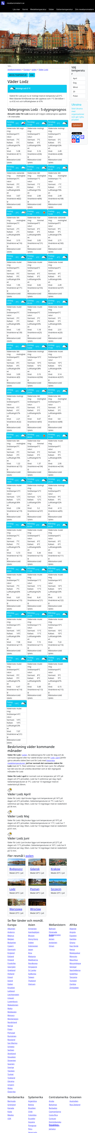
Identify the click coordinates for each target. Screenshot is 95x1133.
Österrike (12, 1091)
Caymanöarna (55, 1111)
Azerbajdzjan (33, 932)
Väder (51, 9)
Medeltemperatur (38, 9)
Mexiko (11, 1115)
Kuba (10, 1111)
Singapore (32, 967)
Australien (74, 1101)
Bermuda (12, 1101)
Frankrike (12, 963)
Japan (30, 949)
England (11, 953)
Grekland (11, 970)
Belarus (11, 935)
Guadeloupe (54, 1125)
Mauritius (74, 960)
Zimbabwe (74, 987)
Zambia (73, 984)
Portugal (11, 1032)
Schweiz (11, 1046)
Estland (11, 956)
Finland (11, 960)
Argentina (32, 1101)
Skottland (12, 1053)
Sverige (11, 1067)
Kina (30, 953)
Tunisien (73, 980)
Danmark (12, 949)
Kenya (72, 949)
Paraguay (32, 1125)
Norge (10, 1026)
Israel (51, 935)
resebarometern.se (15, 3)
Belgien (11, 939)
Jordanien (53, 942)
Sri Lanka (32, 970)
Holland (11, 974)
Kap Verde (74, 946)
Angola (73, 932)
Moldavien (12, 1012)
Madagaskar (75, 953)
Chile (30, 1111)
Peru (30, 1129)
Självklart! (77, 125)
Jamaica (52, 1129)
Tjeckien (11, 1071)
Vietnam (31, 984)
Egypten (73, 935)
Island (10, 980)
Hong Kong (33, 939)
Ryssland (11, 1039)
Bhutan (31, 935)
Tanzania (73, 977)
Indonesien (33, 946)
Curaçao (52, 1118)
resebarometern (15, 69)
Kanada (11, 1108)
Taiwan (31, 977)
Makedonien (13, 1005)
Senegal (73, 967)
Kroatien (11, 987)
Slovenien (12, 1060)
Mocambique (75, 963)
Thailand (32, 980)
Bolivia (31, 1104)
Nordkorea (32, 963)
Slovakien (12, 1057)
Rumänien (12, 1036)
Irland (10, 977)
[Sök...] (37, 66)
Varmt (25, 9)
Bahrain (52, 928)
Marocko (73, 956)
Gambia (73, 939)
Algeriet (73, 928)
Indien (31, 942)
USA (9, 1118)
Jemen (51, 939)
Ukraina (11, 1081)
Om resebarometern (84, 9)
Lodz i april (55, 757)
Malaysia (32, 956)
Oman (51, 946)
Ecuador (31, 1118)
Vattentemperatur (64, 9)
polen (34, 69)
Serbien (11, 1050)
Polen (10, 1029)
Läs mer (16, 9)
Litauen (11, 998)
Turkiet (11, 1074)
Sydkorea (32, 974)
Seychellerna (75, 970)
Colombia (32, 1115)
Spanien (11, 1064)
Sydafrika (74, 974)
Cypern (11, 946)
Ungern (11, 1085)
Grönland (12, 1104)
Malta (10, 1008)
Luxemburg (12, 1001)
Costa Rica (53, 1115)
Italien (10, 984)
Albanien (11, 928)
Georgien (12, 967)
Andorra (11, 932)
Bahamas (53, 1104)
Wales (10, 1088)
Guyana (31, 1122)
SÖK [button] (32, 75)
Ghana (72, 942)
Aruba (51, 1101)
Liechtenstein (13, 994)
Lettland (11, 991)
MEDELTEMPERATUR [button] (18, 75)
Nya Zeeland (75, 1104)
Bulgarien (12, 942)
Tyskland (11, 1078)
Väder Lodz (43, 69)
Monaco (11, 1015)
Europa (27, 69)
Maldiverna (33, 960)
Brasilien (32, 1108)
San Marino (12, 1043)
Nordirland (12, 1022)
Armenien (32, 928)
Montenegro (13, 1019)
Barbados (53, 1108)
